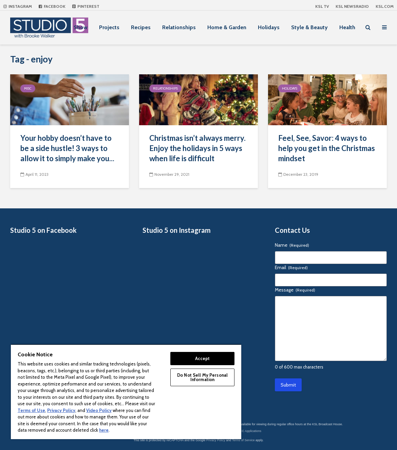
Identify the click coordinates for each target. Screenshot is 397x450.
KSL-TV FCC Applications (243, 431)
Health (347, 27)
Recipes (141, 27)
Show (81, 27)
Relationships (179, 27)
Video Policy (99, 410)
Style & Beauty (309, 27)
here (104, 430)
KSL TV (322, 6)
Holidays (269, 27)
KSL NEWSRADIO (352, 6)
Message (295, 290)
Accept (202, 358)
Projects (109, 27)
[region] (126, 391)
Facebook (52, 6)
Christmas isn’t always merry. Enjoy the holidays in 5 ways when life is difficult (197, 148)
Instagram (17, 6)
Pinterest (85, 6)
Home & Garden (226, 27)
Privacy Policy (215, 440)
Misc (28, 88)
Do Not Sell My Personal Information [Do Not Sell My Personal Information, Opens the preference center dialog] (202, 377)
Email (291, 267)
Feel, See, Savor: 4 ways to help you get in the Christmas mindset (326, 148)
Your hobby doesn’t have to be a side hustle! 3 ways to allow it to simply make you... (67, 148)
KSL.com (385, 6)
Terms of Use (31, 410)
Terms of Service (243, 440)
